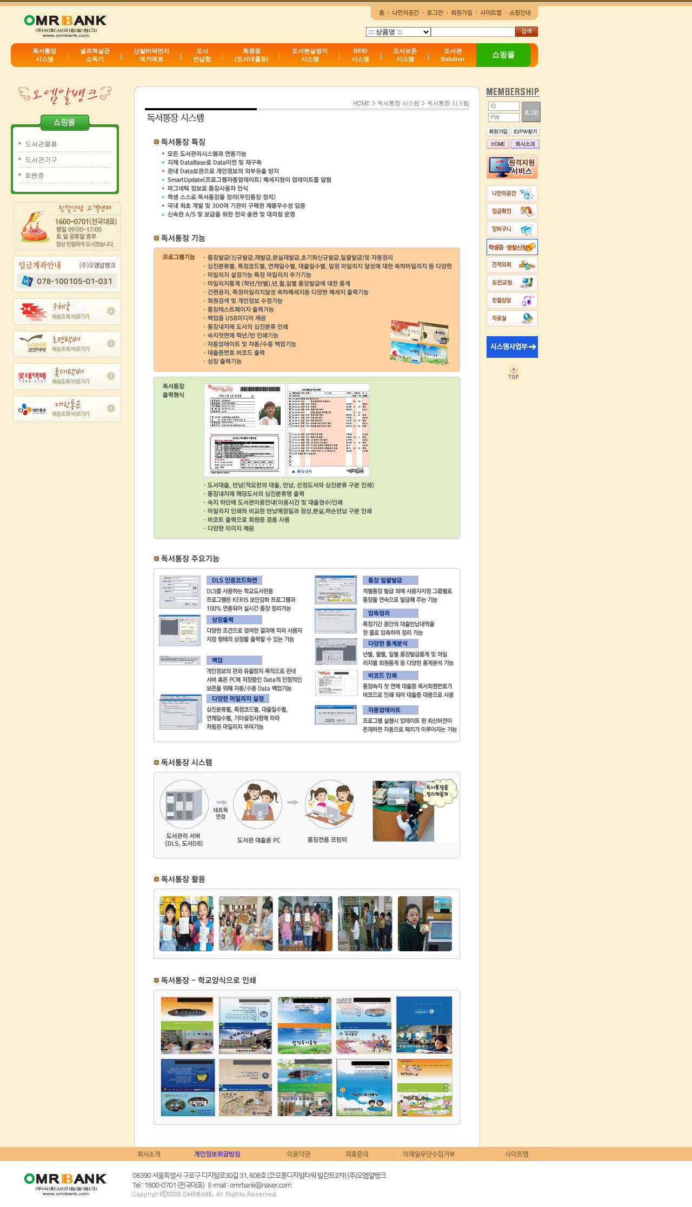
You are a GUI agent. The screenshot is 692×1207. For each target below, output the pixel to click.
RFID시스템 (360, 55)
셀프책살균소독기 (95, 55)
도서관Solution (452, 55)
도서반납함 (202, 55)
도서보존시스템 (405, 55)
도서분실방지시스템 (310, 55)
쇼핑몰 (503, 54)
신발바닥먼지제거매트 (151, 55)
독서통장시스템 (44, 55)
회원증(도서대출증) (251, 55)
